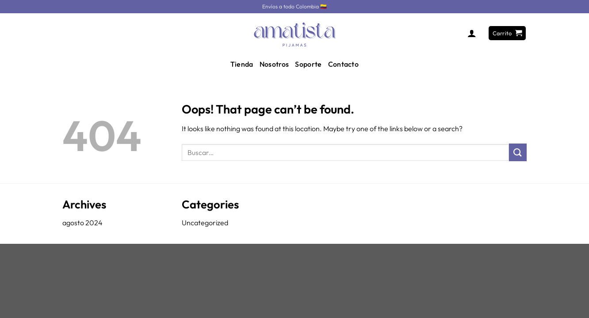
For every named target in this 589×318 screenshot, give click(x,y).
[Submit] (518, 152)
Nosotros (274, 64)
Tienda (241, 64)
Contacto (343, 64)
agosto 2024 (82, 222)
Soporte (308, 64)
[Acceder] (471, 33)
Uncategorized (205, 222)
